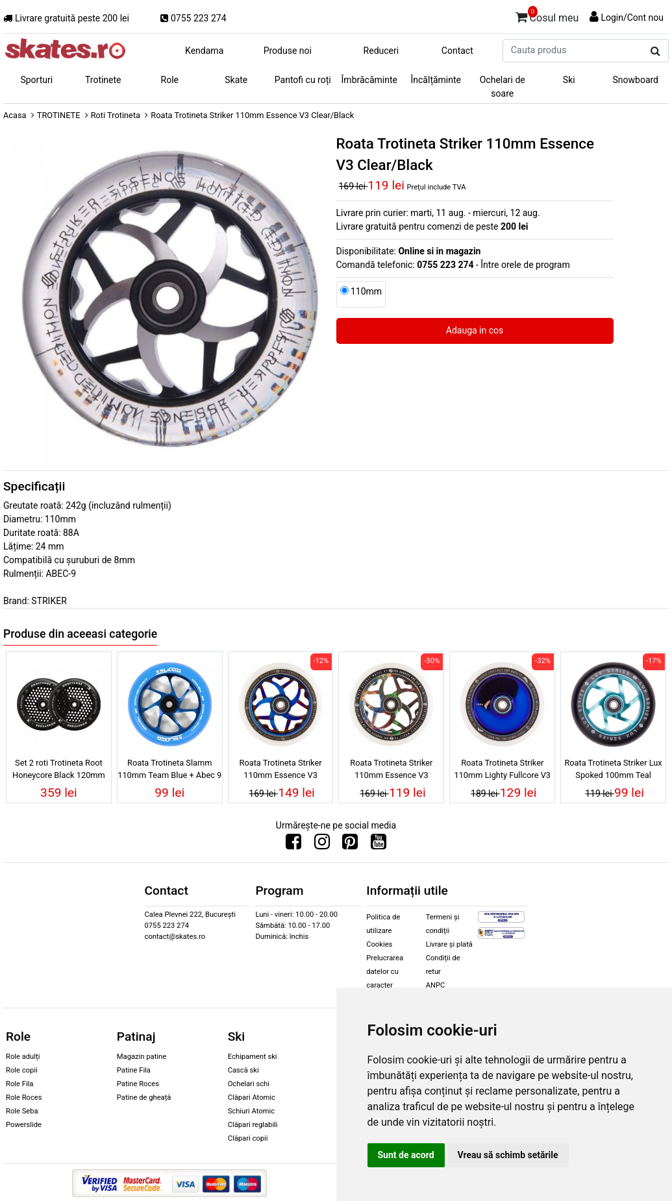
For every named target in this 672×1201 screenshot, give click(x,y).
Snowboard (635, 80)
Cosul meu (547, 15)
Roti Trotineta (115, 115)
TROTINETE (59, 115)
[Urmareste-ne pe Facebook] (293, 845)
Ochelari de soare (502, 87)
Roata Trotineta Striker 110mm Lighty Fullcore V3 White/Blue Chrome (502, 771)
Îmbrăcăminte (369, 80)
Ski (569, 80)
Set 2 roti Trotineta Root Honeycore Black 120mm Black (58, 771)
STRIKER (48, 601)
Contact (457, 50)
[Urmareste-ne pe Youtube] (379, 845)
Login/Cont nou (632, 17)
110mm (366, 291)
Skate (236, 80)
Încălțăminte (436, 80)
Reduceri (381, 50)
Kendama (204, 50)
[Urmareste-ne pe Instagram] (322, 845)
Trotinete (103, 80)
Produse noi (288, 50)
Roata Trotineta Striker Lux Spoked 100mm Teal (613, 769)
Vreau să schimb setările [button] (508, 1155)
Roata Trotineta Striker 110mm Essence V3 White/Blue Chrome (281, 771)
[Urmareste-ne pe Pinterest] (350, 845)
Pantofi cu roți (303, 80)
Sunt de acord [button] (406, 1155)
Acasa (15, 115)
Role (170, 80)
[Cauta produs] (655, 51)
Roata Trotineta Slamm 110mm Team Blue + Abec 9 (169, 769)
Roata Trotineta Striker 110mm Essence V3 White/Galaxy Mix (391, 771)
